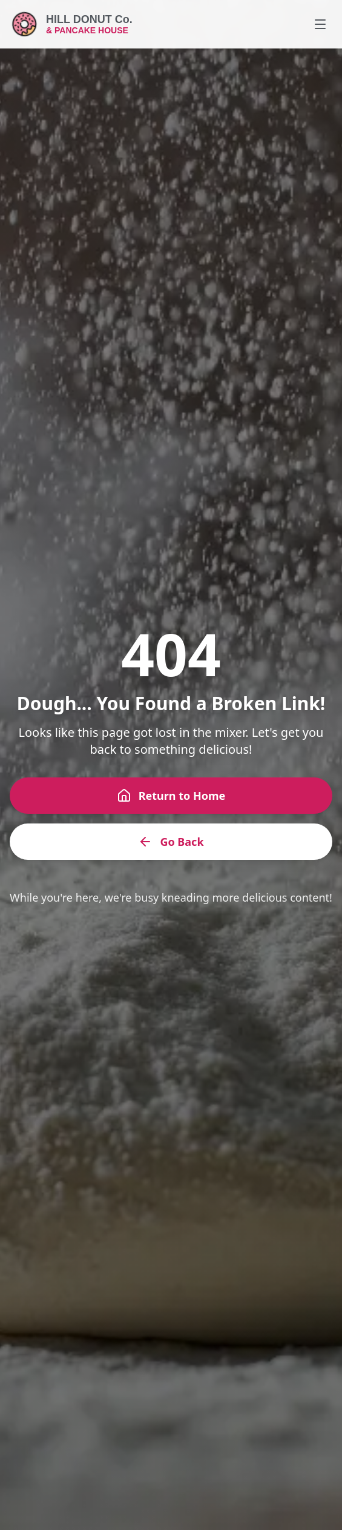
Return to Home (171, 795)
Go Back (170, 841)
